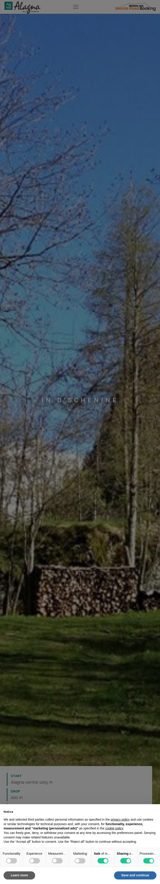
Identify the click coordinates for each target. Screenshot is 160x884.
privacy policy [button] (120, 819)
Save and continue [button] (135, 875)
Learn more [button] (19, 875)
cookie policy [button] (114, 828)
